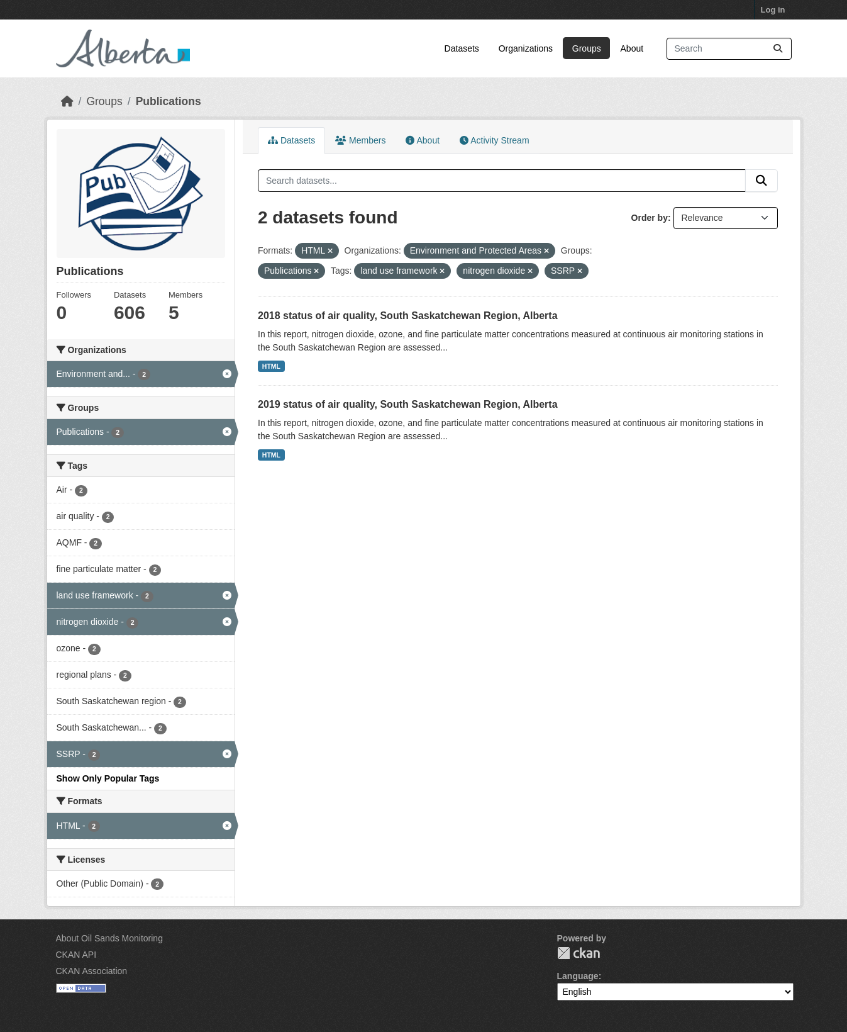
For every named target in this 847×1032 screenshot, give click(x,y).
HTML (271, 366)
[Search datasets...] (729, 49)
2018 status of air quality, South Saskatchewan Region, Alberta (408, 315)
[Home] (67, 101)
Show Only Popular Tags (108, 778)
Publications (168, 101)
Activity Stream (494, 140)
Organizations (526, 48)
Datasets (462, 48)
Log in (773, 9)
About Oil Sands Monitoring (109, 938)
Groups (586, 48)
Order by (649, 218)
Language (578, 976)
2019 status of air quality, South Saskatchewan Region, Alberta (408, 404)
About (632, 48)
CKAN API (76, 955)
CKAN (578, 953)
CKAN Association (92, 971)
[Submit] (777, 49)
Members (360, 140)
